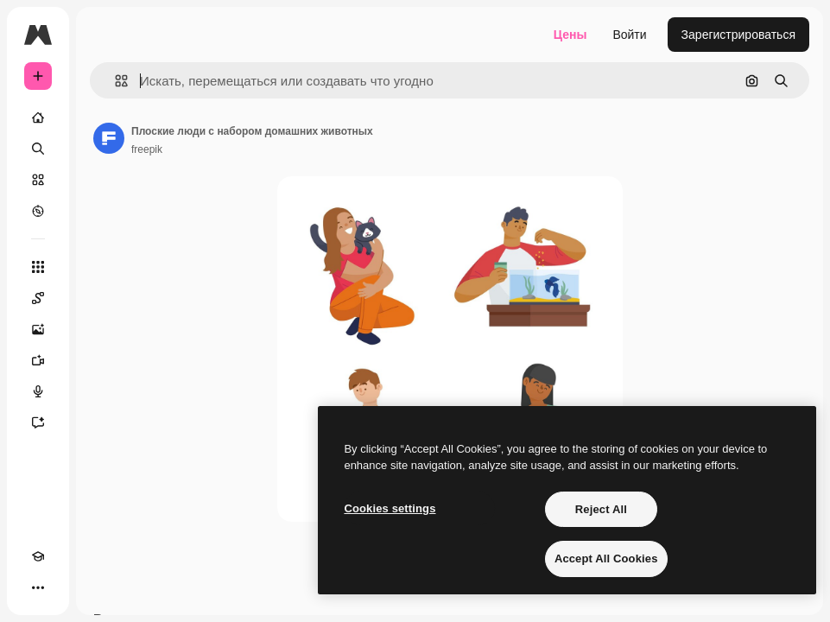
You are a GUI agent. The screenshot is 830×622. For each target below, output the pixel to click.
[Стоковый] (38, 180)
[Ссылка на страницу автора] (108, 138)
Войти (629, 34)
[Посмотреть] (38, 211)
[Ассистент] (38, 422)
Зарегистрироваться (738, 34)
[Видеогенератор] (38, 360)
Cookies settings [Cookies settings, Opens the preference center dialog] (389, 508)
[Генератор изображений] (38, 329)
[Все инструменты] (38, 267)
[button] (114, 80)
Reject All (601, 509)
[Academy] (38, 556)
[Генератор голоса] (38, 391)
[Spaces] (38, 298)
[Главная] (38, 117)
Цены (570, 34)
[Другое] (38, 587)
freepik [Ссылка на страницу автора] (146, 149)
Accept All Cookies (606, 558)
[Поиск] (38, 148)
